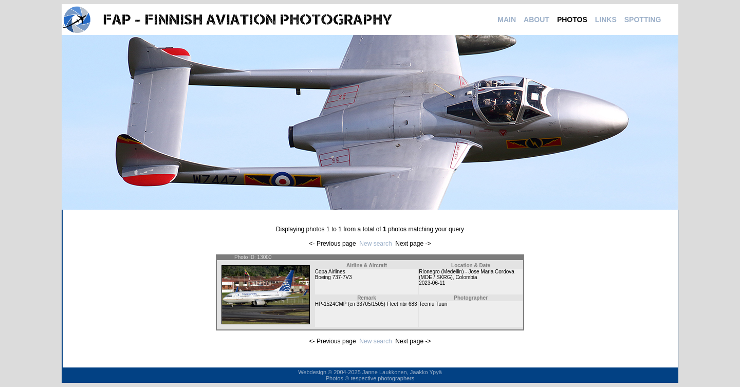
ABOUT (536, 19)
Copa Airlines (330, 271)
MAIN (506, 19)
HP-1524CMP (331, 304)
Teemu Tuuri (433, 304)
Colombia (466, 277)
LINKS (606, 19)
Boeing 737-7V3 (333, 277)
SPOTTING (642, 19)
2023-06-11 (432, 283)
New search (375, 243)
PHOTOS (572, 19)
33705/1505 (370, 304)
